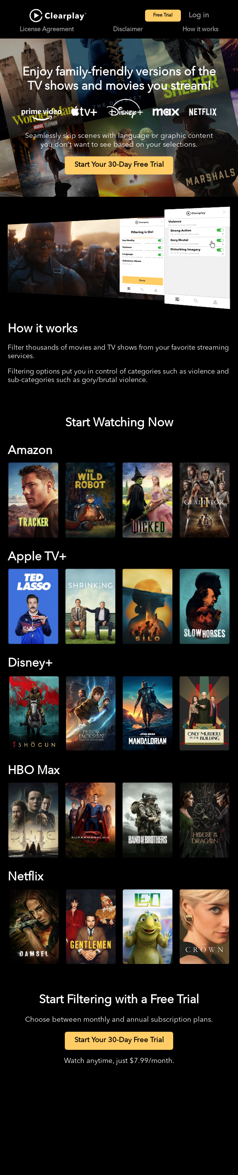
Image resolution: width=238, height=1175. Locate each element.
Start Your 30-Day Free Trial (119, 165)
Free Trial (162, 15)
